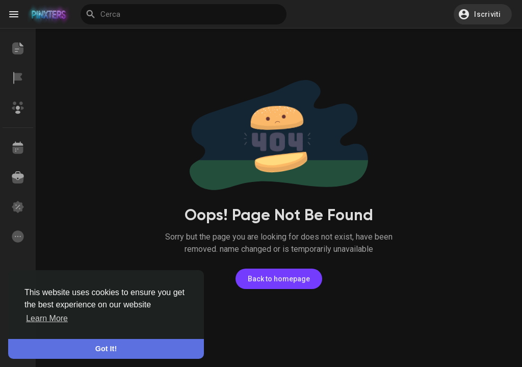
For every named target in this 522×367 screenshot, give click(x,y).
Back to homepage (279, 279)
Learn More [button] (47, 318)
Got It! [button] (106, 349)
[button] (483, 14)
